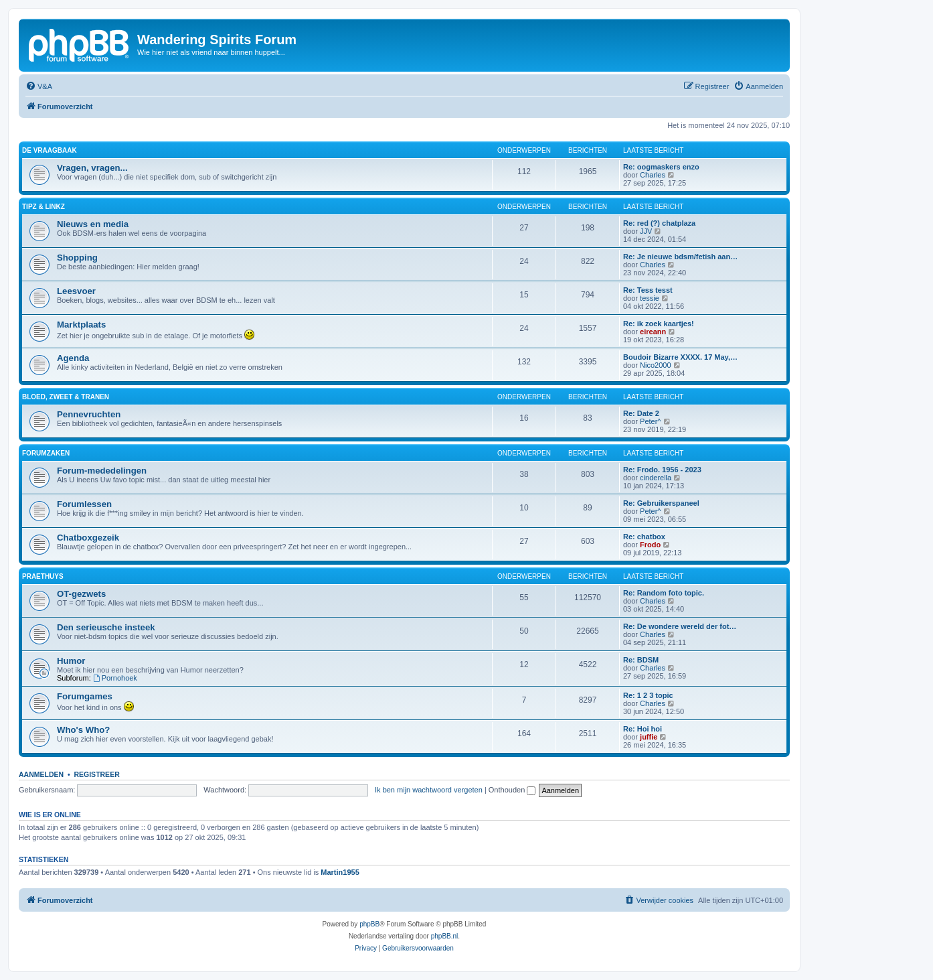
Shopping (77, 258)
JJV (646, 231)
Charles (652, 175)
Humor (71, 661)
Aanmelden (41, 774)
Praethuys (43, 576)
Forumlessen (84, 504)
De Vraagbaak (49, 150)
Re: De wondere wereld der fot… (679, 626)
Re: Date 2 (641, 413)
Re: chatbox (644, 537)
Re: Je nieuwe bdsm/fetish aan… (680, 257)
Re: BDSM (641, 660)
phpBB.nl (444, 936)
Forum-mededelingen (102, 471)
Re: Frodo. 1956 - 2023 (662, 470)
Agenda (73, 358)
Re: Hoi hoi (642, 729)
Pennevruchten (88, 414)
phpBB (369, 924)
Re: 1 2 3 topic (648, 695)
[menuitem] (38, 86)
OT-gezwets (81, 594)
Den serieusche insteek (106, 627)
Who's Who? (83, 730)
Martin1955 (340, 872)
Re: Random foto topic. (663, 593)
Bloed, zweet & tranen (65, 397)
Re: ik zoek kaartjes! (658, 324)
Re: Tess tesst (648, 290)
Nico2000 (655, 365)
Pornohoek (115, 678)
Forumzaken (46, 453)
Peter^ (650, 421)
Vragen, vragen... (92, 168)
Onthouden (512, 790)
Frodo (650, 545)
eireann (653, 332)
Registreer (96, 774)
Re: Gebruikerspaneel (661, 503)
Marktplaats (81, 325)
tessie (649, 298)
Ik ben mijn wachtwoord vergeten (429, 790)
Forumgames (84, 696)
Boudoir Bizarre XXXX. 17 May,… (680, 357)
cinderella (655, 478)
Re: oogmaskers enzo (661, 167)
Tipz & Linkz (43, 206)
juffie (648, 737)
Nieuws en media (93, 224)
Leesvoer (76, 291)
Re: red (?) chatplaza (659, 223)
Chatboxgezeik (88, 538)
